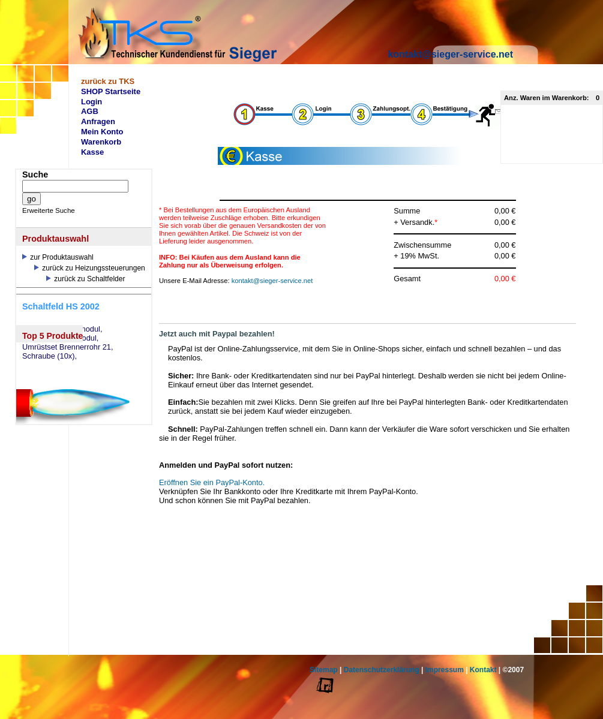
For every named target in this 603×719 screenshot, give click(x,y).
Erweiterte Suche (48, 210)
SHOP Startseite (110, 91)
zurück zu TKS (107, 81)
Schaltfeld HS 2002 (61, 306)
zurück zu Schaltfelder (85, 279)
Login (91, 101)
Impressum (444, 670)
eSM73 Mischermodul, (60, 338)
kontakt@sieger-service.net (450, 54)
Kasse (92, 152)
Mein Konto (102, 131)
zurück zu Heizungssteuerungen (89, 268)
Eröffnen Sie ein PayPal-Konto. (212, 482)
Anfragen (98, 121)
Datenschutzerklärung (381, 670)
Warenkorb (101, 141)
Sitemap (324, 670)
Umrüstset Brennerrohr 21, (67, 347)
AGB (89, 111)
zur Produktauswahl (58, 257)
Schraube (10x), (49, 356)
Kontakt (483, 670)
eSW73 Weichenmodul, (62, 329)
